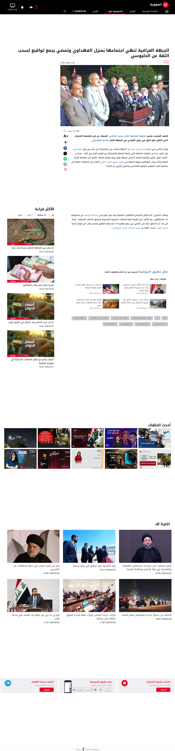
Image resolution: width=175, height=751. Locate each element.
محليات (13, 281)
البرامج (132, 11)
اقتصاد (12, 318)
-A (65, 142)
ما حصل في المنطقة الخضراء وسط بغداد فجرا (33, 248)
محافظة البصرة (91, 215)
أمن (12, 244)
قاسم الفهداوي (100, 140)
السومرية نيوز (114, 11)
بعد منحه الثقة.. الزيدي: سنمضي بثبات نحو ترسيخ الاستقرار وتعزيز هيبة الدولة (136, 287)
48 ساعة (41, 215)
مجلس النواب (162, 228)
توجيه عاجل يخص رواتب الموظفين (38, 285)
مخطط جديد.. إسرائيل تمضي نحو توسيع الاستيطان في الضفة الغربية (135, 301)
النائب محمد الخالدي (119, 136)
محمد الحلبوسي (119, 228)
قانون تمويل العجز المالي (112, 162)
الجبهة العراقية (138, 136)
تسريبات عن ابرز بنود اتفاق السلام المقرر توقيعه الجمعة (88, 286)
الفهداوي (77, 149)
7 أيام (30, 215)
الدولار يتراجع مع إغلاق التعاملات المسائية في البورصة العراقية (32, 361)
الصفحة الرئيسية (150, 11)
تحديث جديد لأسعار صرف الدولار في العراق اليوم (31, 322)
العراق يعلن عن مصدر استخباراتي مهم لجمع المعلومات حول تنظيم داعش (89, 302)
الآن (52, 215)
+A (65, 136)
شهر (20, 215)
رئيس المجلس (134, 228)
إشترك (47, 690)
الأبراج (95, 11)
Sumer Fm (80, 11)
